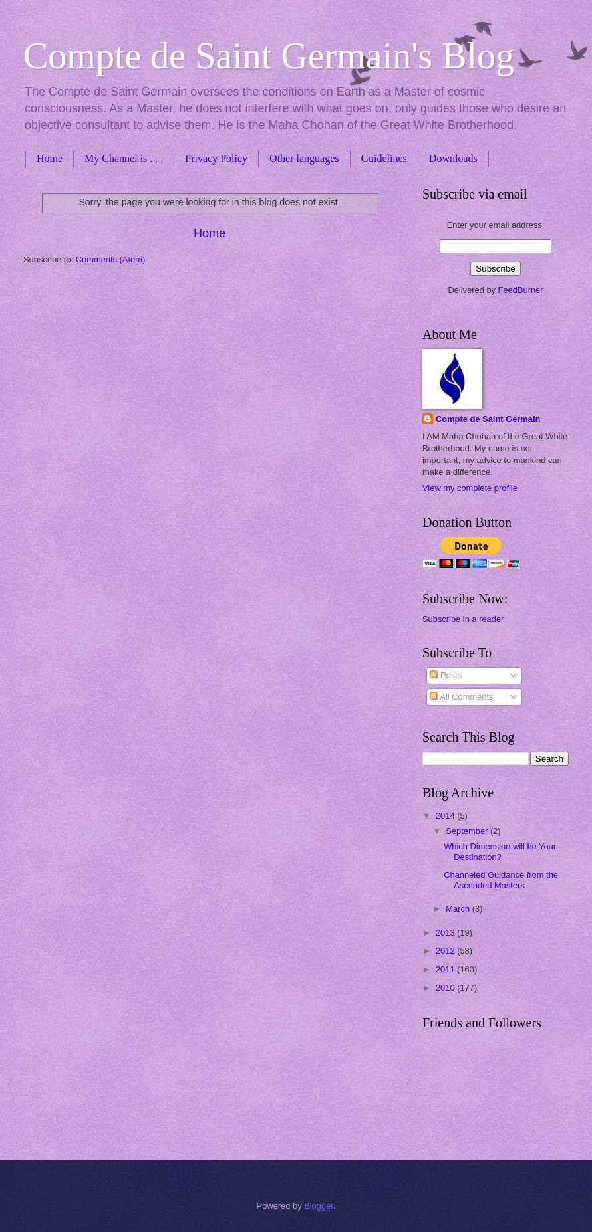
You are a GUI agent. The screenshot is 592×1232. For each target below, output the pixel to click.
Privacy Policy (216, 158)
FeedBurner (520, 290)
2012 (446, 951)
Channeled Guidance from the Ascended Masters (501, 880)
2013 (446, 933)
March (459, 909)
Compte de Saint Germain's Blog (268, 55)
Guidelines (384, 158)
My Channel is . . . (123, 158)
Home (50, 158)
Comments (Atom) (110, 259)
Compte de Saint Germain (488, 419)
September (468, 831)
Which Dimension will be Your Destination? (500, 851)
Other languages (304, 158)
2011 (446, 969)
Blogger (318, 1206)
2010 (446, 988)
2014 (446, 816)
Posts (446, 675)
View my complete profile (470, 488)
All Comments (461, 697)
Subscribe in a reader (463, 619)
